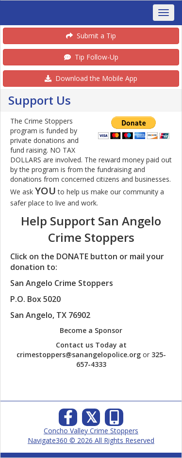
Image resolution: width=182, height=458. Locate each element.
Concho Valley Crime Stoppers (91, 430)
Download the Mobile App (91, 78)
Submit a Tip (91, 35)
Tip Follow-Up (91, 57)
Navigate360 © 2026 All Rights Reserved (91, 440)
